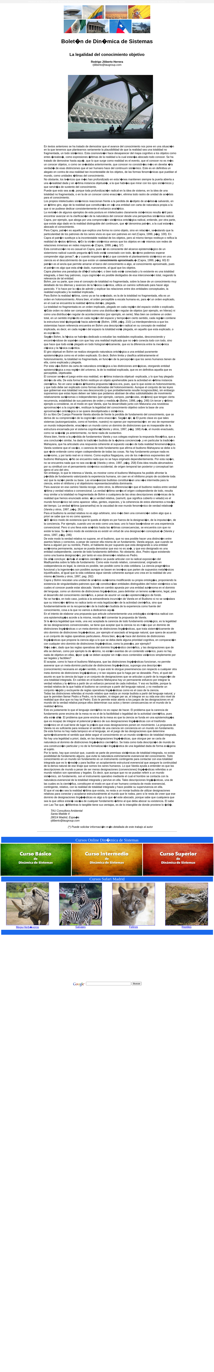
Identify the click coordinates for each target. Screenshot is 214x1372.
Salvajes (80, 925)
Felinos (133, 925)
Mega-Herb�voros (27, 926)
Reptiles (186, 925)
